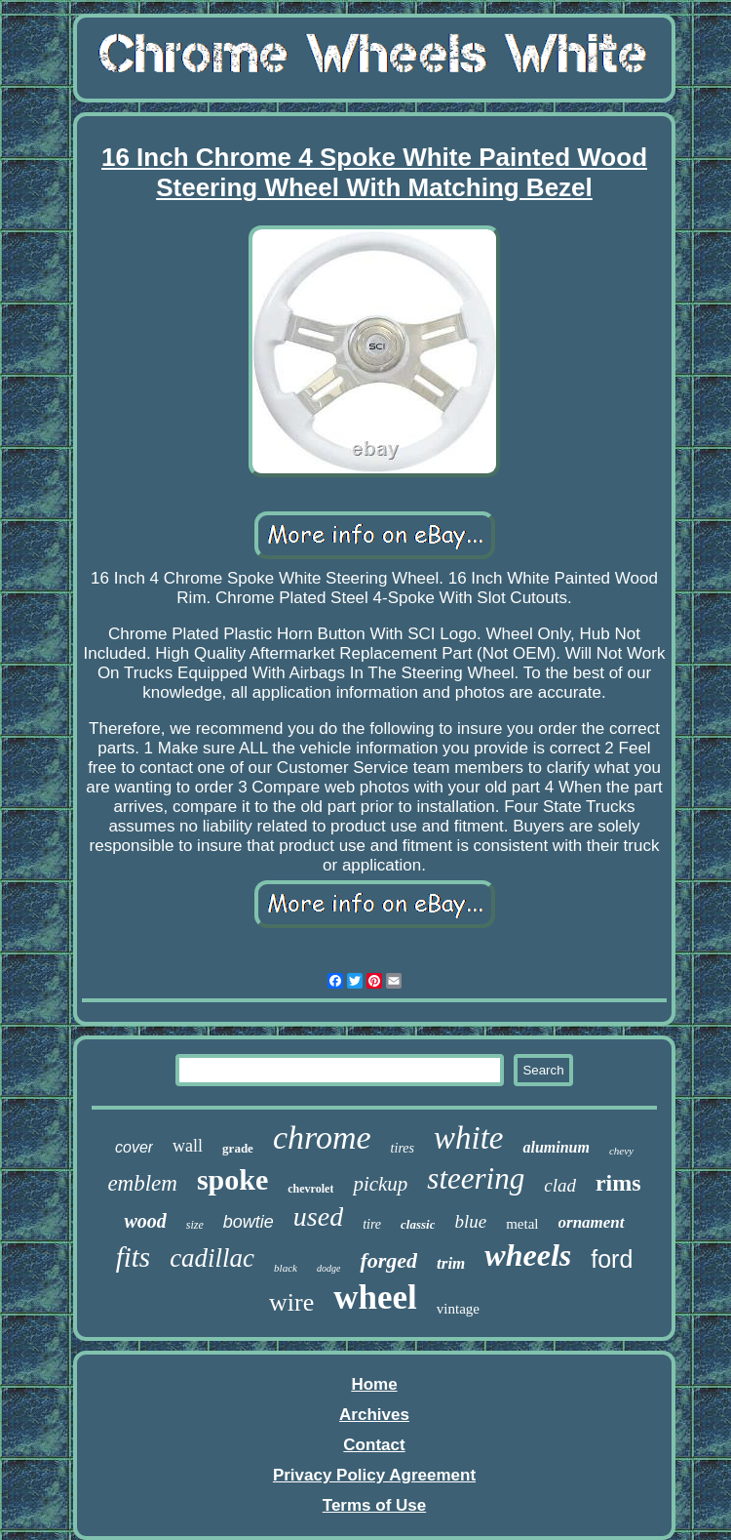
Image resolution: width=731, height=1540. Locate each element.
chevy (621, 1150)
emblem (142, 1183)
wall (188, 1145)
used (318, 1216)
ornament (591, 1222)
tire (372, 1224)
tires (402, 1148)
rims (618, 1183)
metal (522, 1224)
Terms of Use (374, 1505)
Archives (374, 1414)
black (285, 1268)
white (469, 1137)
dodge (328, 1268)
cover (134, 1147)
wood (145, 1221)
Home (374, 1384)
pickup (380, 1184)
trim (451, 1263)
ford (612, 1259)
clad (560, 1185)
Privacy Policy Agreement (374, 1475)
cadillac (212, 1258)
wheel (375, 1297)
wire (291, 1302)
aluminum (555, 1147)
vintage (458, 1309)
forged (388, 1260)
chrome (322, 1137)
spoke (232, 1179)
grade (237, 1148)
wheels (527, 1255)
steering (475, 1178)
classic (418, 1224)
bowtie (248, 1222)
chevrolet (310, 1189)
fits (133, 1257)
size (195, 1225)
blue (470, 1221)
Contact (373, 1445)
